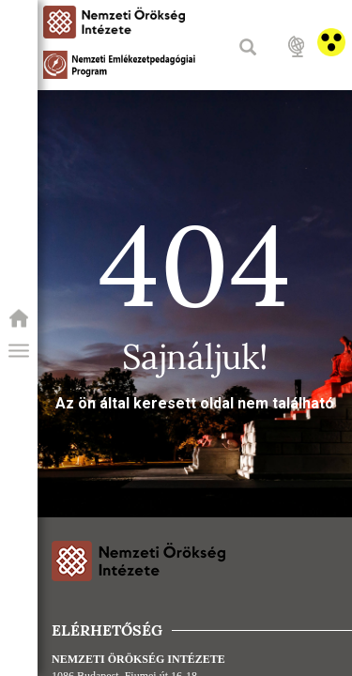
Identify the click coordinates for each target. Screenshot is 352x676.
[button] (19, 351)
